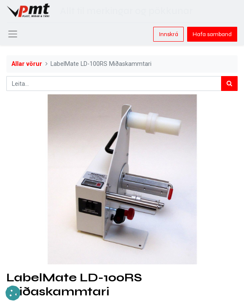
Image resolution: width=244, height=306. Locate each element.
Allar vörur (26, 64)
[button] (13, 293)
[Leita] (229, 83)
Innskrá (168, 34)
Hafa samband (212, 34)
